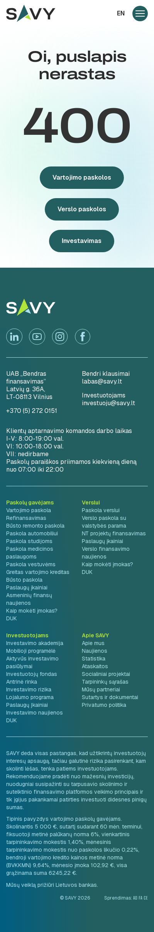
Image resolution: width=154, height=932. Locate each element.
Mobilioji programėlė (31, 650)
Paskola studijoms (29, 541)
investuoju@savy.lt (108, 403)
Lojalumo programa (30, 697)
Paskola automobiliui (32, 533)
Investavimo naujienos (34, 712)
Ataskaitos (95, 666)
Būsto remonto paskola (35, 525)
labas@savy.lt (102, 381)
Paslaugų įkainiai (26, 587)
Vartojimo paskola (28, 510)
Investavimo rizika (28, 689)
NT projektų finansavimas (114, 533)
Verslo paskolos (82, 209)
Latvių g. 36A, (25, 389)
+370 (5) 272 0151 (31, 411)
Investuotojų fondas (31, 674)
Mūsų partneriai (101, 689)
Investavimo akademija (34, 643)
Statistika (93, 658)
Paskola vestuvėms (31, 564)
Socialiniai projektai (106, 674)
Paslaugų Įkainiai (27, 704)
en (121, 13)
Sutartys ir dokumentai (110, 697)
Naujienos (94, 650)
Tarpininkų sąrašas (105, 681)
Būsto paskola (24, 579)
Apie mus (93, 643)
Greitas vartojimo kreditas (37, 572)
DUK (11, 618)
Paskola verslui (101, 510)
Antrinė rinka (21, 681)
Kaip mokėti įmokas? (32, 610)
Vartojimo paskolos (81, 177)
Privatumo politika (104, 704)
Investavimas (82, 241)
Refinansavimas (26, 517)
